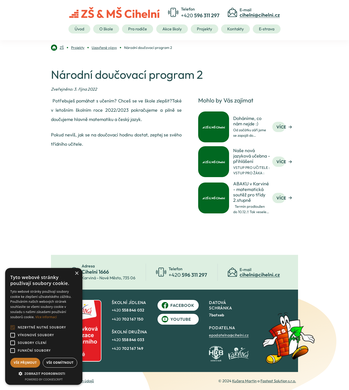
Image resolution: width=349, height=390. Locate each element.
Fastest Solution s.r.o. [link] (278, 380)
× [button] (76, 273)
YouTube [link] (176, 319)
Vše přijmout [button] (25, 362)
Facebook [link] (178, 305)
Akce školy (172, 28)
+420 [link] (128, 310)
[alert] (43, 326)
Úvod (79, 28)
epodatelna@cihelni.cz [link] (229, 335)
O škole (106, 28)
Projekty (204, 28)
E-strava (266, 28)
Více (284, 126)
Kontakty (235, 28)
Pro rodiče (137, 28)
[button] (43, 373)
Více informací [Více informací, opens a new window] (46, 317)
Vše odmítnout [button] (59, 362)
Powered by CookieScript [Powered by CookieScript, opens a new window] (44, 379)
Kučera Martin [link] (244, 380)
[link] (57, 47)
